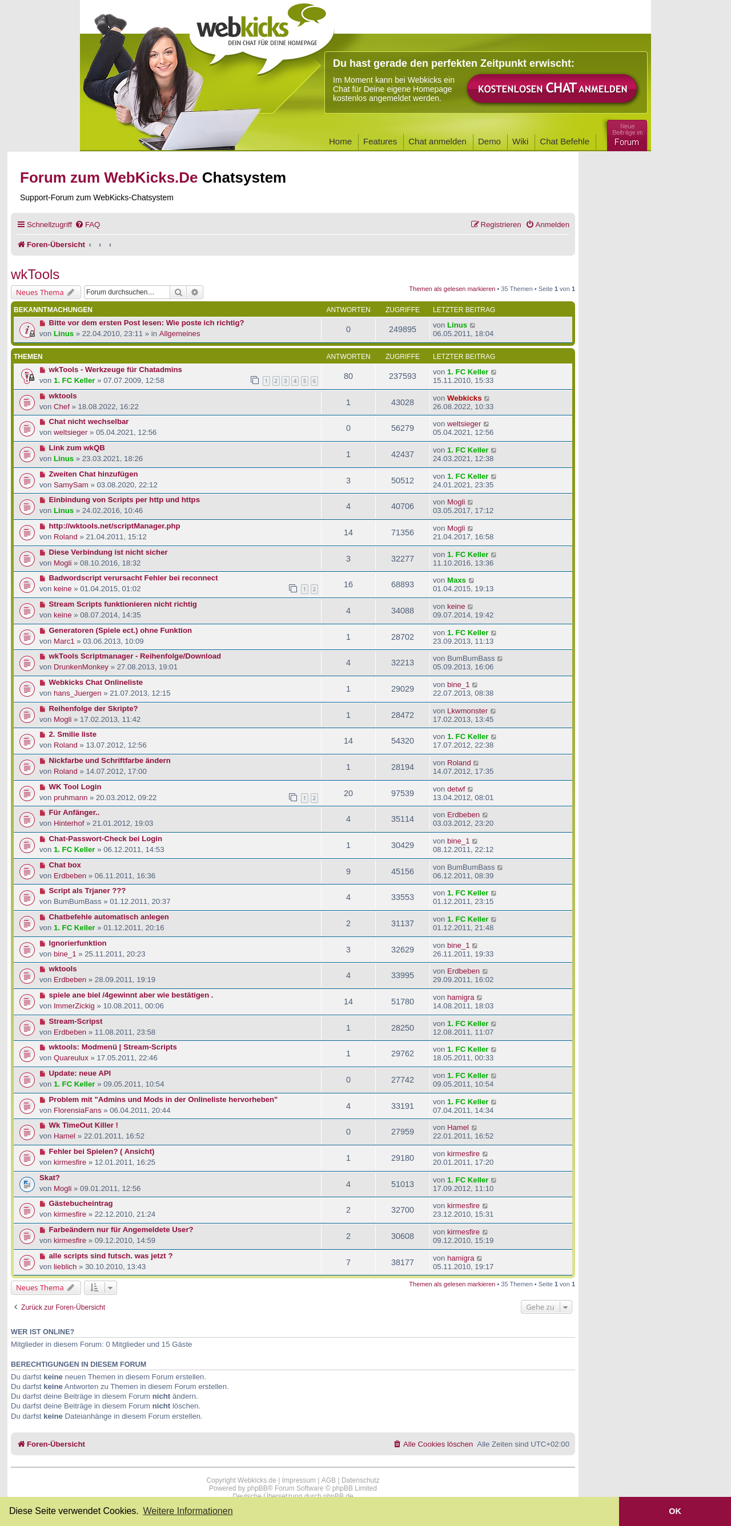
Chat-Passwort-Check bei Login (106, 838)
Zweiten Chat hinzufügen (93, 474)
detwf (456, 789)
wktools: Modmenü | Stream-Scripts (113, 1047)
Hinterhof (69, 823)
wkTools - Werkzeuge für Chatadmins (115, 369)
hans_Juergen (78, 693)
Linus (64, 333)
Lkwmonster (467, 711)
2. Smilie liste (73, 734)
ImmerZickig (74, 1006)
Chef (62, 406)
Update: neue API (80, 1073)
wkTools (35, 274)
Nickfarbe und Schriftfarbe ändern (110, 760)
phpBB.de (338, 1496)
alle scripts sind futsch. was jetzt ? (111, 1256)
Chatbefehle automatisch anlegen (109, 917)
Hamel (64, 1136)
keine (63, 588)
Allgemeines (179, 333)
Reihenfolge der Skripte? (93, 708)
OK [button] (675, 1511)
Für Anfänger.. (74, 812)
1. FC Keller (74, 380)
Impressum (299, 1480)
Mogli (456, 502)
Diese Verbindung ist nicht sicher (108, 552)
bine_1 (458, 684)
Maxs (456, 580)
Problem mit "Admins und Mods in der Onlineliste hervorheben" (163, 1099)
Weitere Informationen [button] (187, 1511)
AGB (329, 1480)
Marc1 (64, 641)
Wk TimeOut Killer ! (83, 1125)
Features (380, 141)
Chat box (65, 865)
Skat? (49, 1177)
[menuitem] (87, 224)
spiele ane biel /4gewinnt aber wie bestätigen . (131, 995)
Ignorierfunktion (78, 943)
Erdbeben (463, 814)
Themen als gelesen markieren (452, 288)
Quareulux (71, 1057)
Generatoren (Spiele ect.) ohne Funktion (120, 630)
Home (340, 141)
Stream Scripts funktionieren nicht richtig (123, 604)
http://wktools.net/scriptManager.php (114, 526)
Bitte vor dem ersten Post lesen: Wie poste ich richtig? (146, 322)
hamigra (461, 997)
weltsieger (70, 432)
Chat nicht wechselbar (89, 421)
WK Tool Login (75, 786)
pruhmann (70, 797)
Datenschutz (361, 1480)
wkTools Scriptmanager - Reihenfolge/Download (135, 656)
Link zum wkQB (77, 447)
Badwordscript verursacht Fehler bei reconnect (133, 578)
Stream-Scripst (76, 1021)
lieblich (65, 1266)
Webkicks (464, 398)
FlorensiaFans (78, 1110)
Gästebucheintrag (81, 1203)
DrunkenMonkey (81, 667)
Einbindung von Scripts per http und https (124, 499)
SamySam (71, 485)
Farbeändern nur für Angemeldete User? (121, 1229)
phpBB (257, 1488)
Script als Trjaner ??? (87, 890)
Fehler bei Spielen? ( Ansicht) (102, 1151)
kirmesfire (70, 1162)
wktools (63, 395)
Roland (66, 536)
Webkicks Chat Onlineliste (96, 682)
